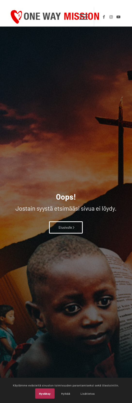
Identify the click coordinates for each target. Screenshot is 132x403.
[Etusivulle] (66, 227)
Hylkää (65, 393)
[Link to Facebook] (103, 16)
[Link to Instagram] (111, 16)
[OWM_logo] (55, 17)
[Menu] (81, 17)
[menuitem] (81, 17)
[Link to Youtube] (118, 16)
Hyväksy (45, 393)
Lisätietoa (88, 393)
